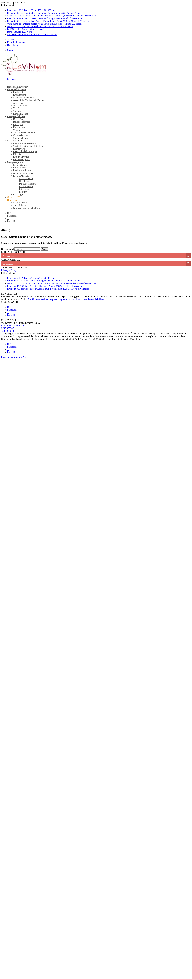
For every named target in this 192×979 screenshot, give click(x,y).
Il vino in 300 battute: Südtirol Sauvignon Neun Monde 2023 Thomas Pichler (44, 13)
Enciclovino (19, 127)
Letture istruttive (21, 157)
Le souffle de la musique (25, 151)
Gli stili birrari (20, 202)
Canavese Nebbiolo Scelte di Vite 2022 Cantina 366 (32, 34)
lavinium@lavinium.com (13, 325)
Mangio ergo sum (15, 162)
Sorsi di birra (19, 205)
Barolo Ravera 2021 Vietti (19, 32)
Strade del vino (20, 138)
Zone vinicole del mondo (25, 132)
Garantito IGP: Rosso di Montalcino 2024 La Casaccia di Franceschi (40, 26)
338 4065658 (7, 331)
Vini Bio (17, 108)
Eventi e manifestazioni (24, 143)
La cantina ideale (21, 113)
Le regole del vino (16, 116)
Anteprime (18, 103)
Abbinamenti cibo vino (24, 173)
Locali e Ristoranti (22, 167)
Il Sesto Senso (26, 186)
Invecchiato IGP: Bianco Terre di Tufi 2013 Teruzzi (32, 10)
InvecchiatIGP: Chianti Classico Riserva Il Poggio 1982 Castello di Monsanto (44, 18)
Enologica (18, 124)
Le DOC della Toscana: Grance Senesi (25, 29)
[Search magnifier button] (188, 255)
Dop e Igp (18, 194)
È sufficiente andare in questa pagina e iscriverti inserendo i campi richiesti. (66, 299)
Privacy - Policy (9, 270)
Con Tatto (24, 181)
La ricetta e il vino (22, 170)
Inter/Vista (24, 189)
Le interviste (19, 148)
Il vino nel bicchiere (16, 89)
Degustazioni (19, 95)
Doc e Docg (19, 119)
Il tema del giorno (21, 159)
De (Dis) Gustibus (27, 184)
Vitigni (16, 130)
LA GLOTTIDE (21, 175)
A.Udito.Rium (26, 178)
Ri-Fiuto (23, 192)
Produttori (18, 92)
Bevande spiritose (21, 122)
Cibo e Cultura (20, 165)
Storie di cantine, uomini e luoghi (29, 146)
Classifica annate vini (23, 97)
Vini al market (20, 105)
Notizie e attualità (15, 140)
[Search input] (93, 256)
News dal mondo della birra (26, 208)
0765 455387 (7, 328)
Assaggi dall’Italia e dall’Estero (28, 100)
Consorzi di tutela (21, 135)
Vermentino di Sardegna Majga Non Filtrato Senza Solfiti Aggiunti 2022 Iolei (44, 23)
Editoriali (17, 154)
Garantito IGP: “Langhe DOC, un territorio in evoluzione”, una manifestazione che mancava (51, 15)
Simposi (17, 111)
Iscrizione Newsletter (17, 86)
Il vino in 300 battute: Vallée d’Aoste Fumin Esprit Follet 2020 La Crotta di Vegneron (48, 21)
